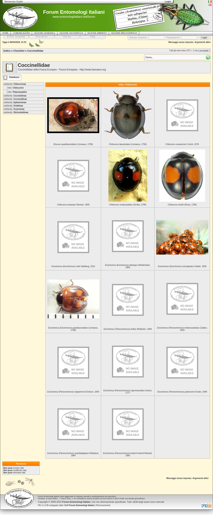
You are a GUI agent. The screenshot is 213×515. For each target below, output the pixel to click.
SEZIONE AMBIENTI (97, 33)
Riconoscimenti (103, 505)
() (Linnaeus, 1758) (73, 329)
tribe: (15, 88)
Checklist (18, 50)
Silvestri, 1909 (73, 205)
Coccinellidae (35, 50)
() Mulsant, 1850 (127, 454)
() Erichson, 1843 (73, 392)
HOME (5, 33)
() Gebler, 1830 (182, 266)
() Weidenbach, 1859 (127, 266)
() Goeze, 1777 (127, 391)
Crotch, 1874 (182, 144)
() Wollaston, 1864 (128, 329)
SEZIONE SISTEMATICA (71, 33)
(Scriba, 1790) (127, 205)
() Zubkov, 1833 (182, 329)
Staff (79, 505)
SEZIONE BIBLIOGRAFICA (124, 33)
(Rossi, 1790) (182, 205)
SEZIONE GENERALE (44, 33)
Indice (7, 50)
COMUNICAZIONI (21, 33)
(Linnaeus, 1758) (73, 144)
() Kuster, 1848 (182, 392)
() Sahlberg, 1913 (73, 266)
